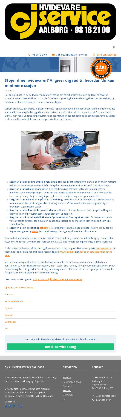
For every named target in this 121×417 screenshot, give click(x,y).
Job (6, 328)
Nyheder (9, 308)
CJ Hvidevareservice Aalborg (19, 287)
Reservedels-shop (14, 301)
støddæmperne (103, 248)
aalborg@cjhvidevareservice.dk (71, 54)
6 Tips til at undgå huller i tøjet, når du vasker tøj (57, 279)
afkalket (45, 227)
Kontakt (9, 314)
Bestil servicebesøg (106, 54)
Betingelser (10, 321)
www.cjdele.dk (67, 251)
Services (9, 294)
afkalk (35, 231)
